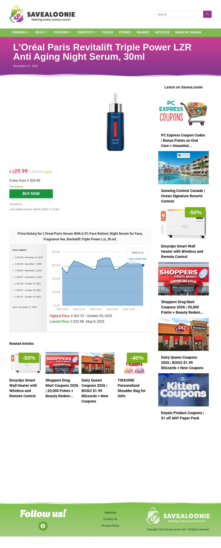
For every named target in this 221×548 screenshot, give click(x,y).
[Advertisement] (44, 112)
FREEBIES (19, 32)
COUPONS (61, 32)
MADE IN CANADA (188, 32)
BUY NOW (31, 193)
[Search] (207, 14)
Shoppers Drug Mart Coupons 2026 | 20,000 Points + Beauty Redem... (182, 307)
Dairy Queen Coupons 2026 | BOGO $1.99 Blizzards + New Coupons (94, 390)
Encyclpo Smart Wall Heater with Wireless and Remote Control (182, 251)
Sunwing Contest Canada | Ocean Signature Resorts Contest (183, 195)
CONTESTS (85, 32)
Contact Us (110, 519)
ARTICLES (162, 32)
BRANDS (143, 32)
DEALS (40, 32)
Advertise (110, 512)
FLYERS (107, 32)
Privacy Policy (110, 525)
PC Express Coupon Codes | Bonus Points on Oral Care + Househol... (183, 140)
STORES (125, 32)
